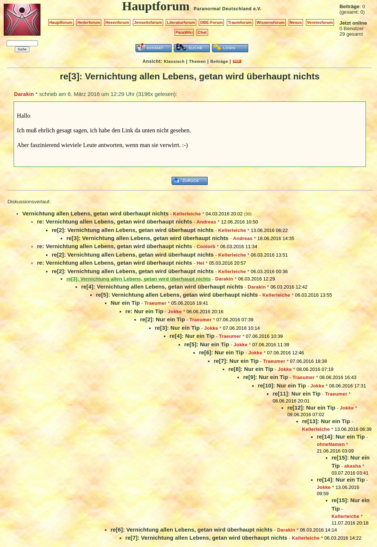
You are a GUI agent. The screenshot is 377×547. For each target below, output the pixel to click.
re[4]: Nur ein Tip (191, 336)
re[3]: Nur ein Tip (177, 328)
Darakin (24, 94)
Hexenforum (117, 22)
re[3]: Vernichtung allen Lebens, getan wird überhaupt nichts (147, 238)
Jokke (175, 311)
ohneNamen (331, 444)
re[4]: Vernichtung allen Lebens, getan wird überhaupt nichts (162, 286)
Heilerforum (88, 22)
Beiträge (219, 61)
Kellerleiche (187, 214)
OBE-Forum (211, 22)
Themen (197, 61)
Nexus (296, 22)
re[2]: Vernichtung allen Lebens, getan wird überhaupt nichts (133, 230)
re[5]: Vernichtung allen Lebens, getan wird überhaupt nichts (177, 295)
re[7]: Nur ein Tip (236, 361)
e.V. (257, 8)
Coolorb (206, 246)
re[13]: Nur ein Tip (326, 421)
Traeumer (155, 303)
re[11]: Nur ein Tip (296, 393)
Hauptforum (61, 22)
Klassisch (174, 61)
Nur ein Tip (125, 303)
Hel (200, 263)
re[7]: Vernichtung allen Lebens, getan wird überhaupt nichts (206, 538)
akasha (352, 466)
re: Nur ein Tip (144, 311)
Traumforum (240, 22)
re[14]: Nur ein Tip (341, 436)
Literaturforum (181, 22)
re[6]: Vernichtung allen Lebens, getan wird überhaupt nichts (191, 529)
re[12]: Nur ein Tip (311, 407)
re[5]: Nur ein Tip (206, 344)
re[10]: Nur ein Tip (282, 385)
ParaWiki (184, 32)
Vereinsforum (320, 22)
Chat (202, 32)
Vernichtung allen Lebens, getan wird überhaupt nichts (95, 213)
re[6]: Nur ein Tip (221, 352)
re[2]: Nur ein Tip (162, 319)
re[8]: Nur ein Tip (250, 369)
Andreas (206, 222)
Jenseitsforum (148, 22)
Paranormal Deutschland (223, 8)
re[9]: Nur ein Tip (265, 377)
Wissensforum (271, 22)
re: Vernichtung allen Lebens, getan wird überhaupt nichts (114, 221)
